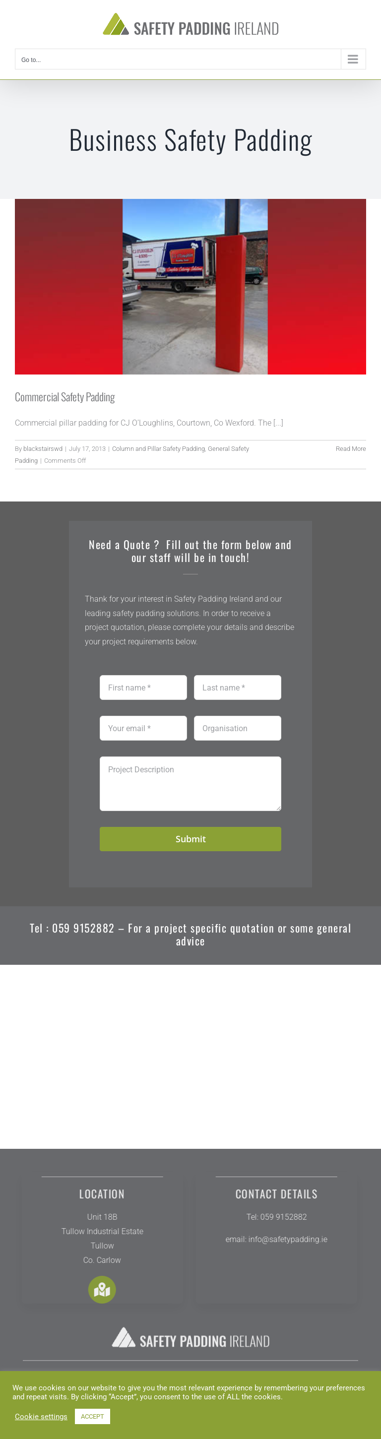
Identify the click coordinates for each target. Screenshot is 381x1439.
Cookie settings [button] (41, 1416)
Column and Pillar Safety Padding (158, 448)
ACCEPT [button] (92, 1416)
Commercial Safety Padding (65, 396)
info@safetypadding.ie (283, 1239)
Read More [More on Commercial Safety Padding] (351, 448)
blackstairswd (43, 448)
